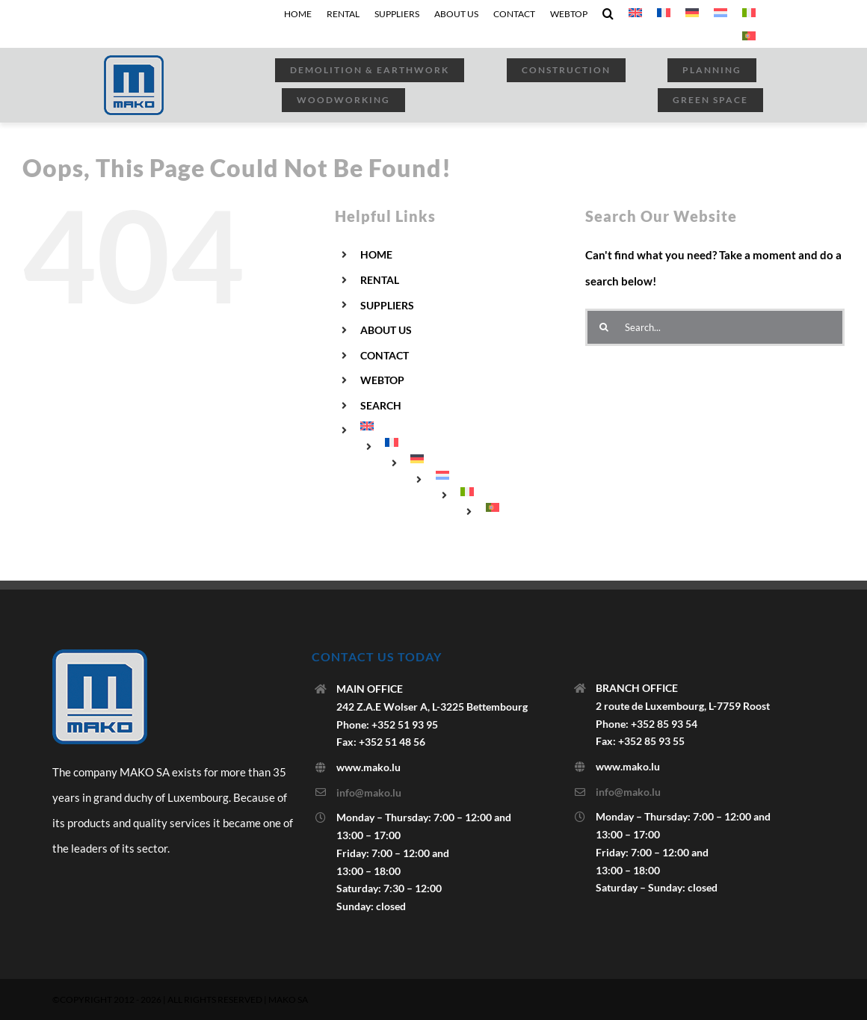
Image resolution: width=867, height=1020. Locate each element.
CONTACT (384, 355)
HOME (376, 254)
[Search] (604, 327)
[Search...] (715, 327)
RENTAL (379, 279)
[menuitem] (635, 13)
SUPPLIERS (387, 305)
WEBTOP (382, 380)
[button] (608, 13)
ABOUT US (386, 330)
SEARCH (380, 405)
